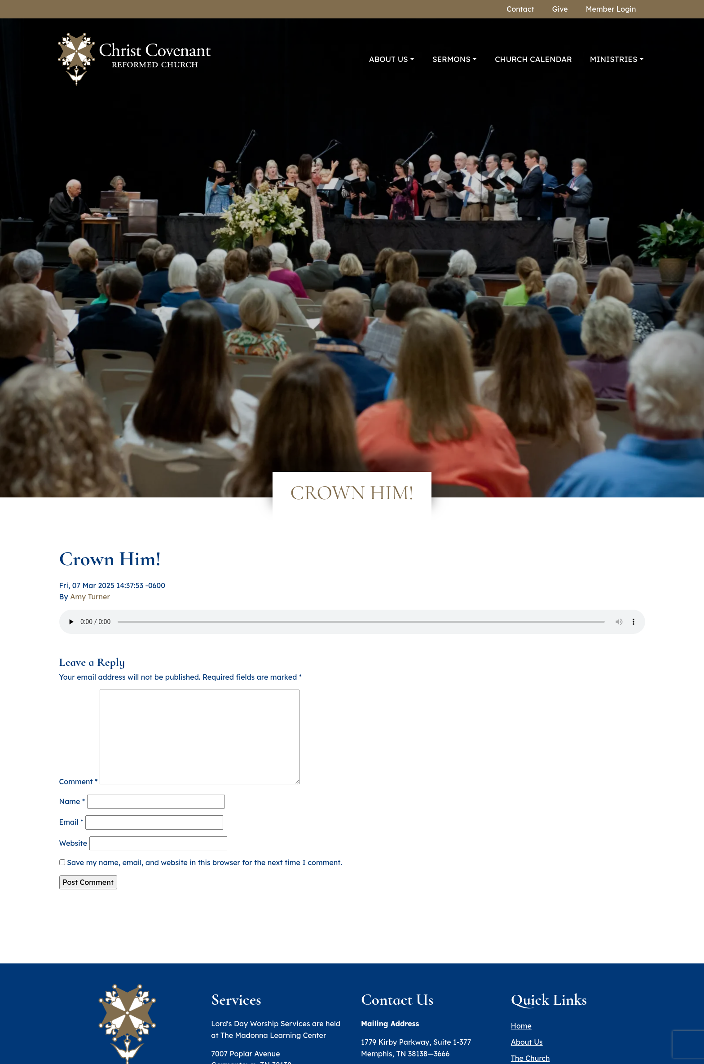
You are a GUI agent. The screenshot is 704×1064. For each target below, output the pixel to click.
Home (521, 1025)
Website (73, 843)
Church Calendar (533, 59)
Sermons (451, 59)
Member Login (611, 8)
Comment (78, 781)
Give (560, 8)
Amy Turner (90, 596)
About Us (388, 59)
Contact (520, 8)
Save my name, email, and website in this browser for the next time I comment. (204, 862)
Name (72, 801)
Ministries (614, 59)
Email (71, 822)
